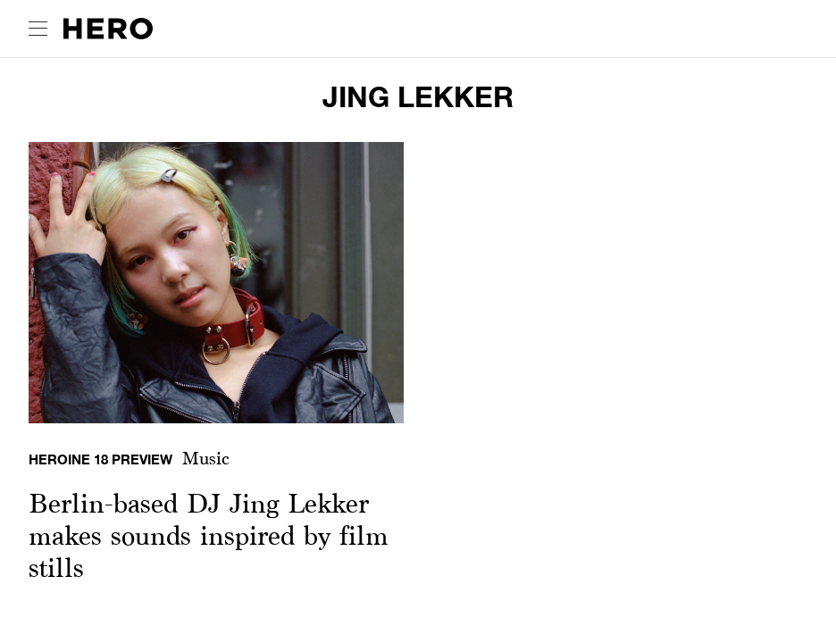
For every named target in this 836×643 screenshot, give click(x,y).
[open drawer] (38, 28)
